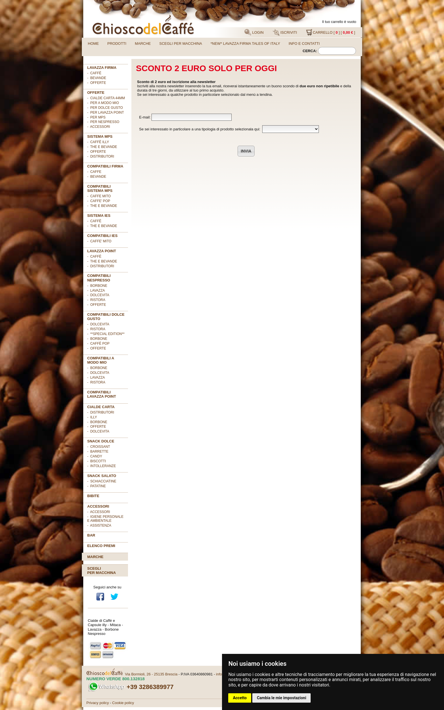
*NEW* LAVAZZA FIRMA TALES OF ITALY (245, 43)
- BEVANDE (96, 177)
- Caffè (94, 73)
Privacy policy (97, 703)
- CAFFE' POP (98, 201)
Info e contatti (304, 43)
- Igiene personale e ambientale (105, 519)
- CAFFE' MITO (99, 241)
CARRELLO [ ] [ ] (330, 32)
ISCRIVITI (285, 32)
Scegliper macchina (101, 570)
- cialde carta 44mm (106, 98)
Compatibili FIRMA (105, 166)
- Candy (94, 456)
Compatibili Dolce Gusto (106, 316)
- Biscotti (96, 461)
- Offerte (96, 152)
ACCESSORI (98, 506)
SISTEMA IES (98, 215)
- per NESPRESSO (103, 122)
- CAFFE (94, 172)
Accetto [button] (240, 698)
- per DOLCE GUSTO (105, 108)
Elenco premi (101, 546)
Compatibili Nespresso (99, 278)
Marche (143, 43)
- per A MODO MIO (103, 103)
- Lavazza (96, 291)
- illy (92, 417)
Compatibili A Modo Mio (100, 360)
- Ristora (96, 300)
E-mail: (184, 117)
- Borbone (97, 286)
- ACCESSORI (98, 127)
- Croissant (98, 447)
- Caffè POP (98, 344)
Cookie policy (123, 703)
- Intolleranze (101, 466)
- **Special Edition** (106, 334)
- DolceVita (98, 295)
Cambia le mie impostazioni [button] (281, 698)
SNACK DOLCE (100, 441)
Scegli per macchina (180, 43)
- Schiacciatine (101, 481)
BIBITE (93, 496)
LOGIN (254, 32)
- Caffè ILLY (98, 142)
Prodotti (116, 43)
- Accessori (98, 512)
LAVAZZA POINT (101, 251)
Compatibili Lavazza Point (101, 394)
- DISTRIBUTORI (100, 412)
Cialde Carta (101, 407)
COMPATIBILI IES (102, 236)
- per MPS (96, 117)
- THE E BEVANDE (102, 206)
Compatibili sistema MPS (99, 188)
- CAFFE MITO (99, 196)
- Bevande (96, 78)
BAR (91, 535)
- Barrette (97, 451)
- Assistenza (99, 525)
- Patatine (96, 486)
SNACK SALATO (101, 476)
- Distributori (100, 156)
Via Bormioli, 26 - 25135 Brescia (151, 674)
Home (93, 43)
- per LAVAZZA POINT (105, 113)
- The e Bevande (102, 147)
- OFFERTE (96, 83)
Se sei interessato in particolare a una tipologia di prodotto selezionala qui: (228, 129)
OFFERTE (95, 92)
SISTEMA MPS (99, 136)
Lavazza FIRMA (101, 67)
